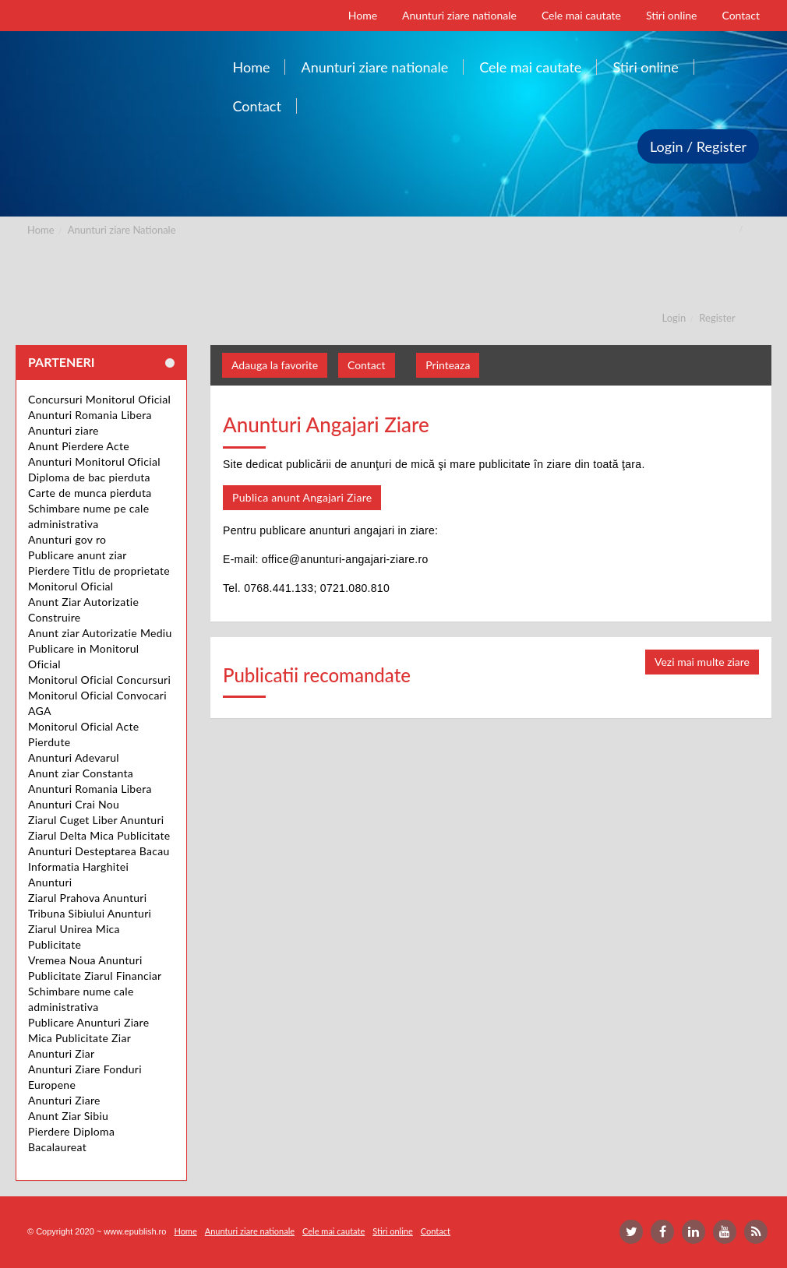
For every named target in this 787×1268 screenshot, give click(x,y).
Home (41, 230)
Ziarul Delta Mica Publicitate (99, 835)
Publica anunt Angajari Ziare (302, 497)
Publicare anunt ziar (77, 555)
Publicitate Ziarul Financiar (94, 975)
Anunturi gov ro (67, 539)
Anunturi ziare (63, 430)
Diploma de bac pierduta (89, 477)
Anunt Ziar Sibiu (68, 1115)
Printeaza (447, 365)
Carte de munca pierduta (89, 492)
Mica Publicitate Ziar (79, 1037)
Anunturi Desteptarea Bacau (99, 851)
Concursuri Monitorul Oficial (99, 399)
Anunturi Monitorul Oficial (94, 461)
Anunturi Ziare (64, 1100)
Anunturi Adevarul (73, 757)
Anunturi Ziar (61, 1053)
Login (674, 318)
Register (717, 318)
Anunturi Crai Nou (73, 804)
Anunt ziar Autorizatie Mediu (100, 632)
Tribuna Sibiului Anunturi (89, 913)
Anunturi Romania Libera (90, 414)
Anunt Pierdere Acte (78, 446)
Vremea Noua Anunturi (85, 960)
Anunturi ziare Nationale (122, 230)
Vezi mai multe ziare (702, 661)
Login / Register (698, 146)
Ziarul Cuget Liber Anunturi (96, 819)
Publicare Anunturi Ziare (88, 1022)
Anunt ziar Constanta (80, 773)
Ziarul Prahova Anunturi (87, 897)
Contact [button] (367, 365)
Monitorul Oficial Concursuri (99, 679)
